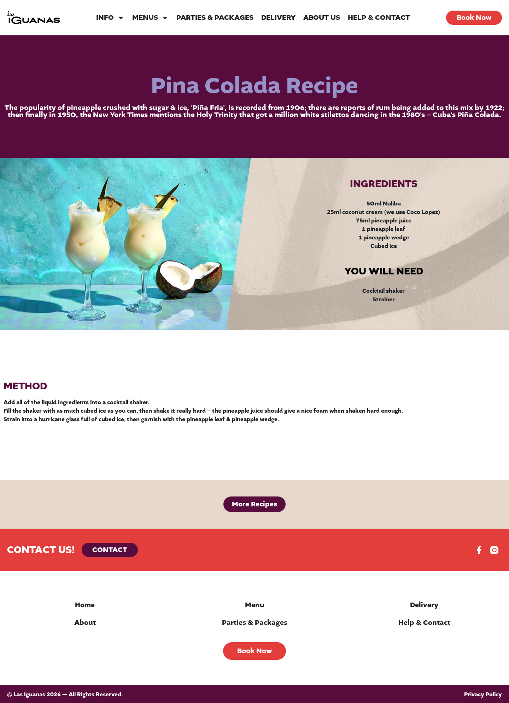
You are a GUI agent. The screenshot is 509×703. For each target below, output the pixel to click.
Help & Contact (379, 17)
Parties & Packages (214, 17)
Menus (150, 17)
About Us (321, 17)
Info (110, 17)
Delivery (278, 17)
